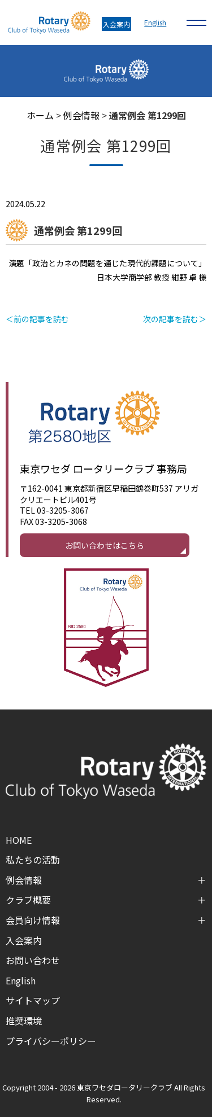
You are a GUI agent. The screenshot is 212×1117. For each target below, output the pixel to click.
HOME (19, 840)
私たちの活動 (33, 859)
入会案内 (116, 24)
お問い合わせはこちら (104, 545)
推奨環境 (24, 1020)
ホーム (40, 115)
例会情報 (81, 115)
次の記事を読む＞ (174, 319)
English (155, 22)
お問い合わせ (33, 960)
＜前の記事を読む (37, 319)
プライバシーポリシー (51, 1041)
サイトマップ (33, 1000)
